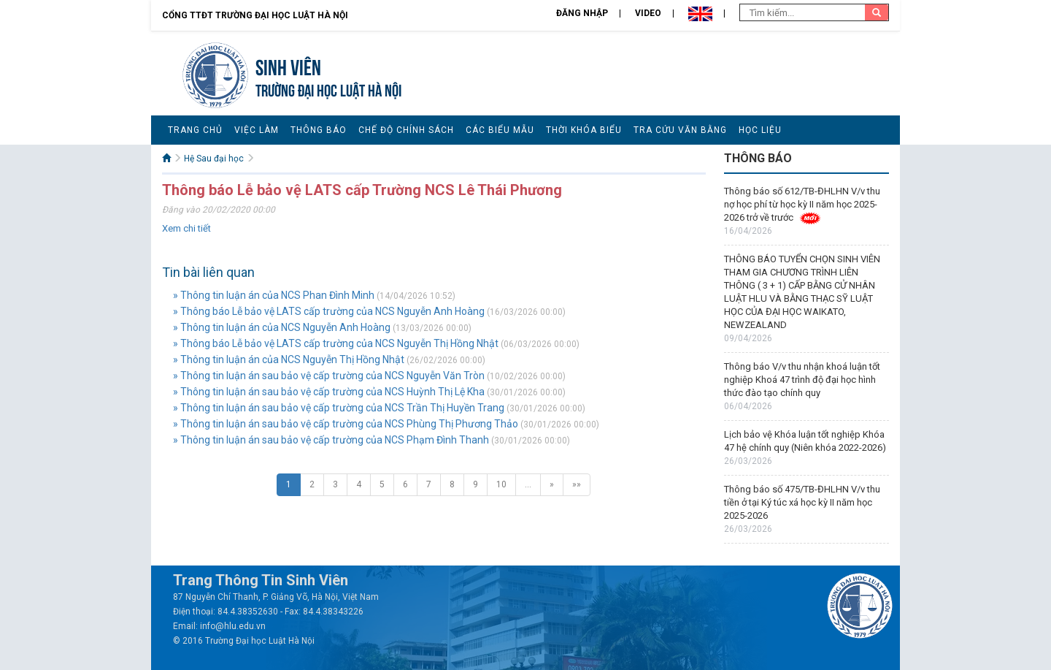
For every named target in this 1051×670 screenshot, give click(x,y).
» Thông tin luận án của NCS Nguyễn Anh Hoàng (281, 327)
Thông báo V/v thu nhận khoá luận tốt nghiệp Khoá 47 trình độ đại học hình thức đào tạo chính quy (802, 379)
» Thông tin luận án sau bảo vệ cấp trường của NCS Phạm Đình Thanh (331, 440)
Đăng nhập (582, 13)
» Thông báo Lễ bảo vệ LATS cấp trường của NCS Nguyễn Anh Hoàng (329, 311)
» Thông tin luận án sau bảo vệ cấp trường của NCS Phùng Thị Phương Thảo (345, 424)
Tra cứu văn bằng (680, 130)
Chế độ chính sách (406, 130)
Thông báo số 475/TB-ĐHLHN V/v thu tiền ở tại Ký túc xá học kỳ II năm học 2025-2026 (802, 502)
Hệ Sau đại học (214, 158)
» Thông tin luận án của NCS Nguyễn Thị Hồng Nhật (288, 359)
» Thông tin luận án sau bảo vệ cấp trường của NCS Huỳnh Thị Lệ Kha (329, 391)
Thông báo (318, 130)
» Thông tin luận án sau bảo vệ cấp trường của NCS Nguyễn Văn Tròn (329, 375)
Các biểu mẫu (500, 130)
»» (576, 484)
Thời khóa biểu (584, 130)
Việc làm (256, 130)
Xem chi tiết (186, 228)
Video (648, 13)
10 (501, 484)
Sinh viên (288, 65)
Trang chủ (195, 130)
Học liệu (760, 130)
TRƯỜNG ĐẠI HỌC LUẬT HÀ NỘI (328, 88)
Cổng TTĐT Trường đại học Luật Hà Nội (255, 15)
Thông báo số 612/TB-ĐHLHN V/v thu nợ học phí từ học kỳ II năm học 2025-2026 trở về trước (802, 204)
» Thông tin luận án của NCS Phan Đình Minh (273, 295)
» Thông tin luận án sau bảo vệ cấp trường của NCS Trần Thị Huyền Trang (338, 408)
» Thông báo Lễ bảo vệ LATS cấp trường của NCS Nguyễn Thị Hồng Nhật (335, 343)
